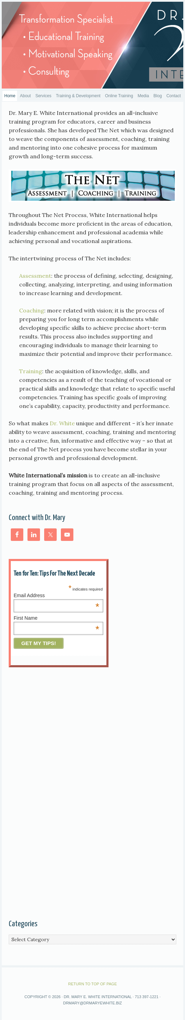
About (25, 95)
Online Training (119, 95)
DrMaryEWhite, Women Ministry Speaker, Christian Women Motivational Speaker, (92, 45)
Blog (157, 95)
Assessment (35, 275)
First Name (56, 618)
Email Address (56, 595)
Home (9, 95)
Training (30, 371)
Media (143, 95)
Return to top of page (92, 984)
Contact (173, 95)
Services (43, 95)
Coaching (31, 310)
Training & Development (78, 95)
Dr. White (61, 423)
